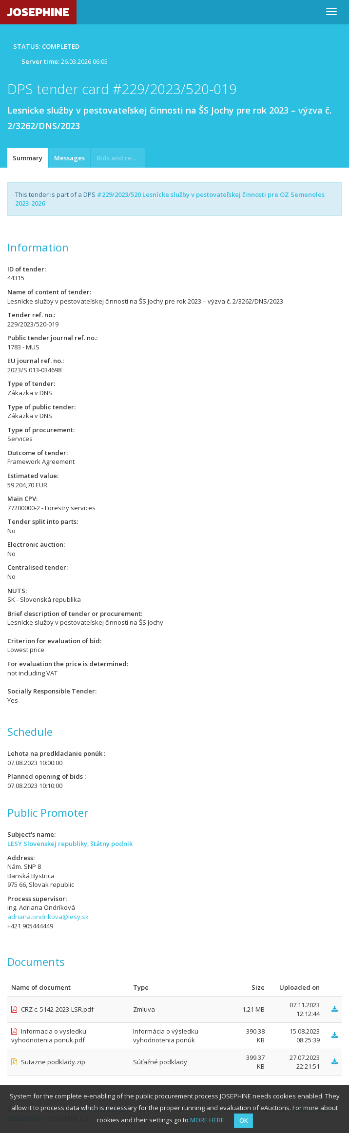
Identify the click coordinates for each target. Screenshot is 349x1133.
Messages (69, 158)
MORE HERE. (208, 1119)
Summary (27, 158)
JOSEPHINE (38, 11)
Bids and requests (121, 158)
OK (243, 1120)
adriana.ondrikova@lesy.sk (48, 916)
